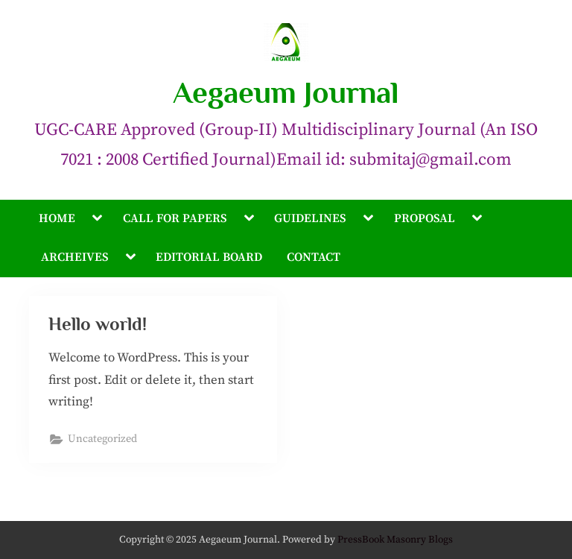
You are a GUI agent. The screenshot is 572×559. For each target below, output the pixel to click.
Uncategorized (102, 439)
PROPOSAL (424, 218)
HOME (57, 218)
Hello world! (97, 324)
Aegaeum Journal (286, 92)
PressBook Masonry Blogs (395, 540)
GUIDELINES (310, 218)
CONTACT (313, 257)
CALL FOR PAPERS (174, 218)
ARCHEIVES (74, 257)
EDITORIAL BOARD (209, 257)
